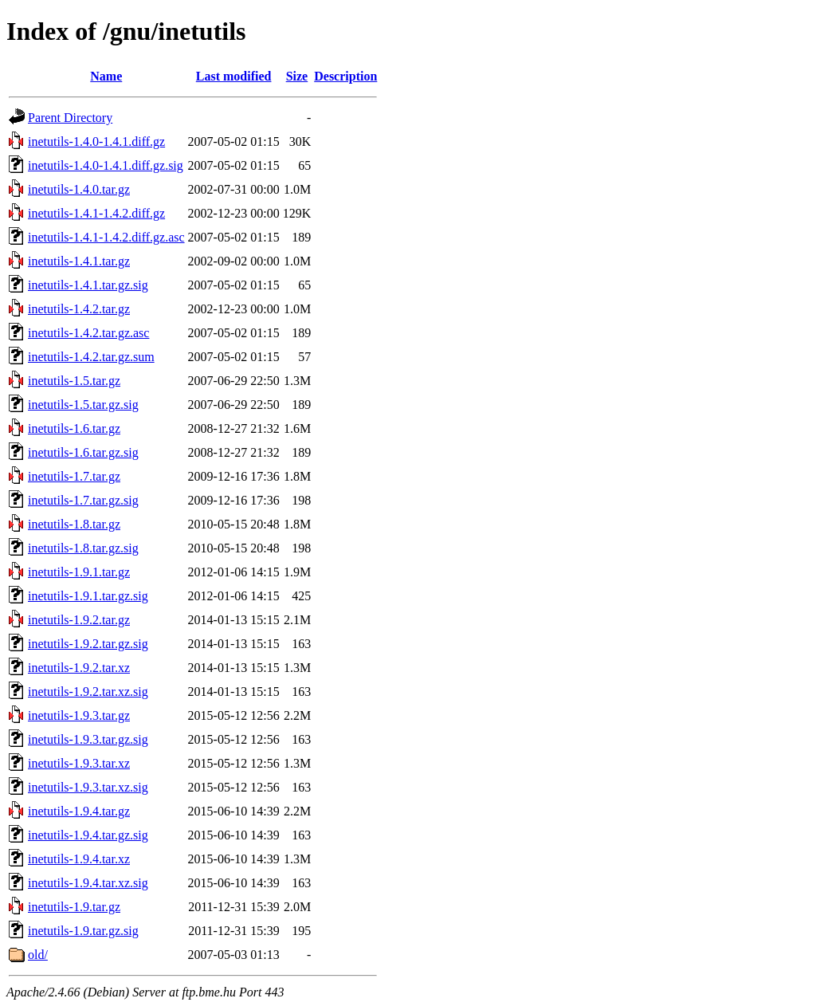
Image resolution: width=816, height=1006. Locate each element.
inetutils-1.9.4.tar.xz (79, 859)
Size (297, 76)
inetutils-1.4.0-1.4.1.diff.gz (96, 141)
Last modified (234, 76)
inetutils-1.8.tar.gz (74, 524)
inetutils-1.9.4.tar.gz (79, 811)
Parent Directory (70, 117)
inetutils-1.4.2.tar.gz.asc (88, 333)
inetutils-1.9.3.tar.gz (79, 715)
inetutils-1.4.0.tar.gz (79, 189)
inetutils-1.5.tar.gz (74, 380)
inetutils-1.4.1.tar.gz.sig (88, 285)
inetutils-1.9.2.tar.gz (79, 620)
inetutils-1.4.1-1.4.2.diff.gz (96, 213)
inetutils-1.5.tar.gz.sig (83, 404)
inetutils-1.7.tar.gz (74, 476)
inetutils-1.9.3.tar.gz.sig (88, 739)
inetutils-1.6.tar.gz (74, 428)
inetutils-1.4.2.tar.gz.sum (91, 356)
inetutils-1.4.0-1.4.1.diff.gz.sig (105, 165)
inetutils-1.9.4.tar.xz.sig (88, 883)
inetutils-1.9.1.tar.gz (79, 572)
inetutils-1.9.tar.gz (74, 907)
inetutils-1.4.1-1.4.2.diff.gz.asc (106, 237)
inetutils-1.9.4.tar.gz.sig (88, 835)
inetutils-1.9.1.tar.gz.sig (88, 596)
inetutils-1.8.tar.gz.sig (83, 548)
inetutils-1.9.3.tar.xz (79, 763)
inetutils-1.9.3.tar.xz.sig (88, 787)
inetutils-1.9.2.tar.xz (79, 667)
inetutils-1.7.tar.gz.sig (83, 500)
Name (106, 76)
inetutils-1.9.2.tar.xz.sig (88, 691)
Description (345, 76)
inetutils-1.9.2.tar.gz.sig (88, 643)
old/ (38, 954)
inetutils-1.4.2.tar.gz (79, 309)
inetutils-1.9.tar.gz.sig (83, 930)
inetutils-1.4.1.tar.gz (79, 261)
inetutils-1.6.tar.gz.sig (83, 452)
